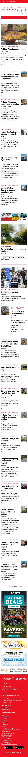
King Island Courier (6, 736)
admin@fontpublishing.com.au (11, 688)
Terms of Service (5, 709)
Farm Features (5, 717)
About (3, 722)
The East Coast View (6, 742)
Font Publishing (6, 705)
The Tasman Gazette (6, 740)
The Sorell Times (5, 738)
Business (3, 718)
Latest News (4, 715)
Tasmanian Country (6, 731)
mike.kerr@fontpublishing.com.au (10, 695)
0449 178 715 (7, 702)
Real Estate (4, 720)
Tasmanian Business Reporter (9, 744)
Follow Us (13, 678)
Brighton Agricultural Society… (9, 1)
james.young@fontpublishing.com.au (12, 700)
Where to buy (4, 724)
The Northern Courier (6, 735)
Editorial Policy (5, 708)
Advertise (4, 726)
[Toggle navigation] (24, 17)
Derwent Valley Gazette (7, 733)
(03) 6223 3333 (7, 686)
